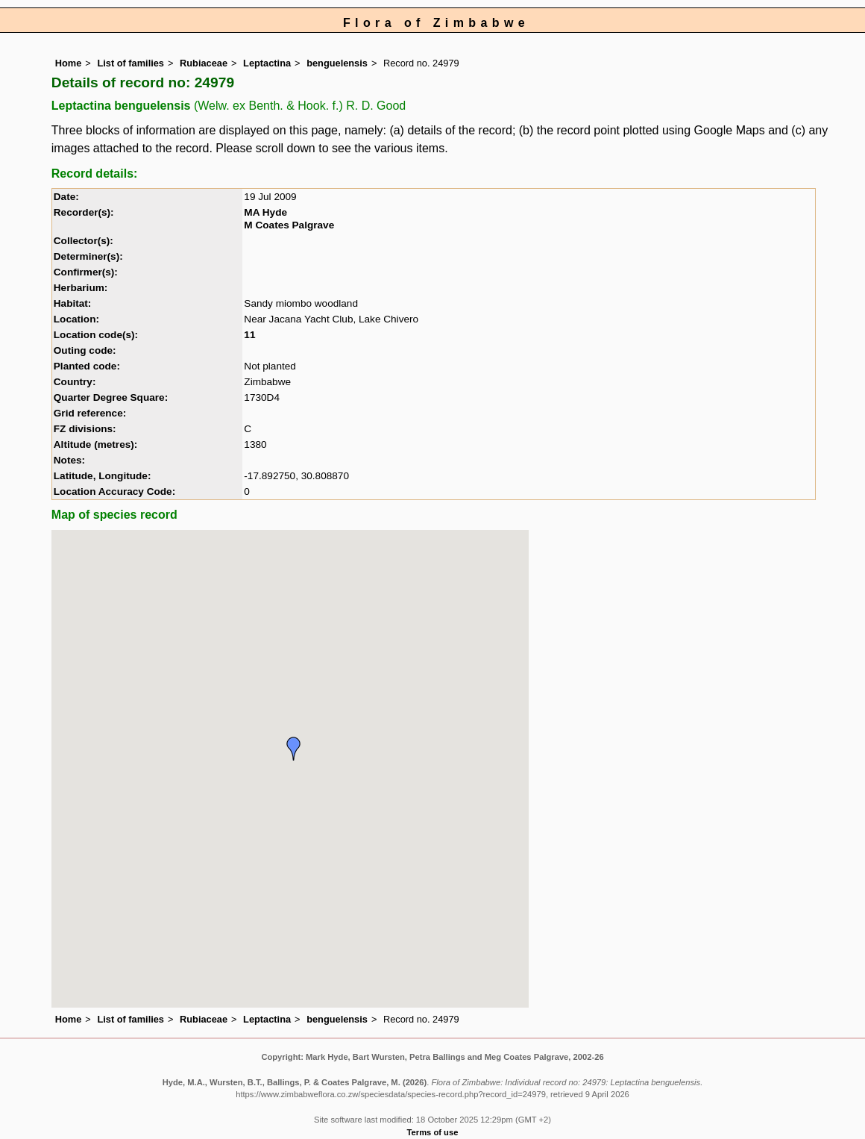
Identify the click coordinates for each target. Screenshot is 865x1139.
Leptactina (267, 63)
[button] (294, 749)
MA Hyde (265, 212)
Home (68, 63)
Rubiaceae (203, 63)
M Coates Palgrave (289, 225)
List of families (130, 63)
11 (249, 334)
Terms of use (433, 1132)
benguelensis (337, 63)
